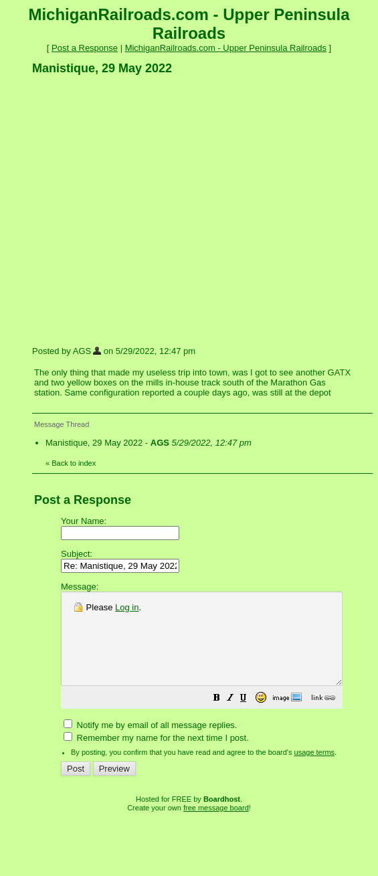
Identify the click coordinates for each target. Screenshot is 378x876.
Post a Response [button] (85, 48)
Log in (126, 607)
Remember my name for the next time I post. (156, 756)
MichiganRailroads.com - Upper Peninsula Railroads (225, 48)
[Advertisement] (125, 209)
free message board (216, 826)
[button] (250, 718)
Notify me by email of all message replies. (150, 743)
